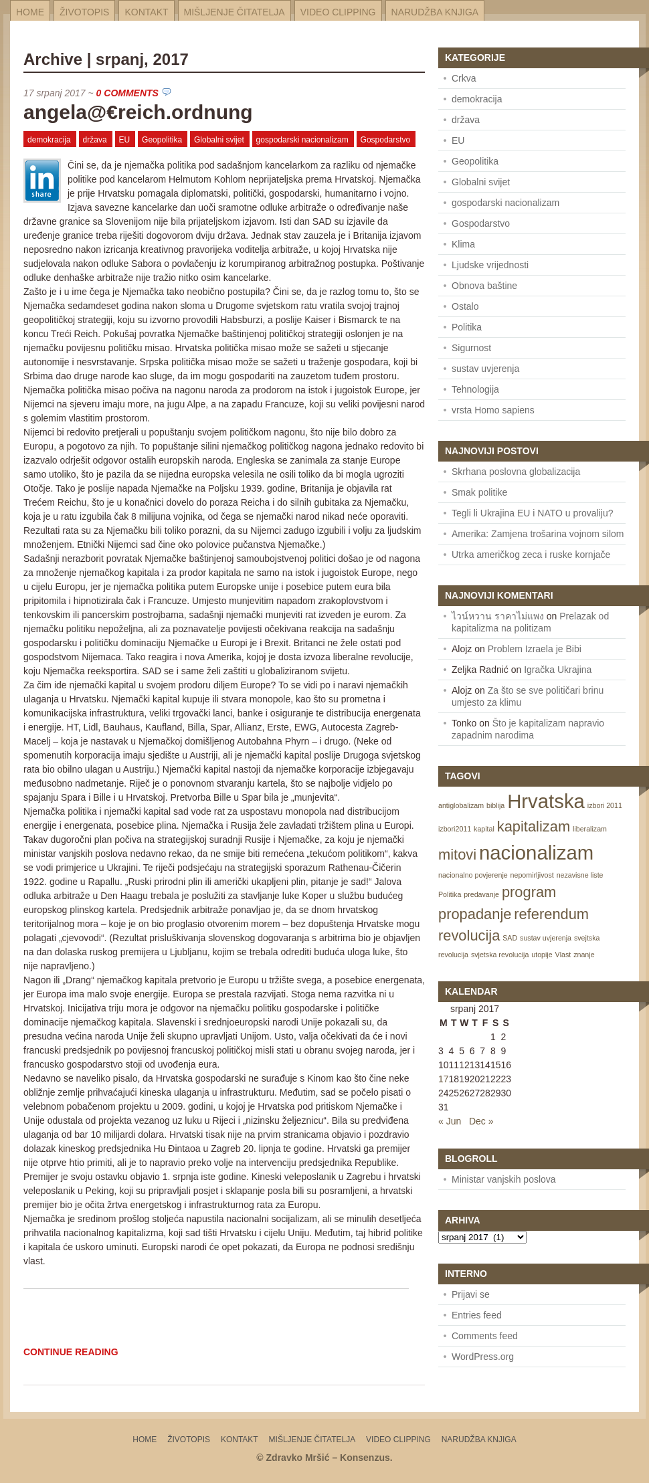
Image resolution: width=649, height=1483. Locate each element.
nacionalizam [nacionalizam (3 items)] (536, 853)
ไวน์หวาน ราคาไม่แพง (498, 616)
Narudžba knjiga (435, 12)
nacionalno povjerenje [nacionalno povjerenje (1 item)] (473, 875)
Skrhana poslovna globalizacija (516, 471)
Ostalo (465, 306)
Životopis (84, 12)
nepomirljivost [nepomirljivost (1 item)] (532, 875)
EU (124, 139)
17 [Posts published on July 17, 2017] (443, 1079)
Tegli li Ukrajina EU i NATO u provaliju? (532, 513)
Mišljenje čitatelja (234, 12)
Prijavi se (471, 1294)
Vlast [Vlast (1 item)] (563, 955)
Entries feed (477, 1315)
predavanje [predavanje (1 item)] (481, 894)
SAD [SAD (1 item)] (509, 938)
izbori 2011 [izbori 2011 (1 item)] (604, 805)
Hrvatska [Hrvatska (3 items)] (546, 801)
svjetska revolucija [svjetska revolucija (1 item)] (500, 955)
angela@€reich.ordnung (138, 112)
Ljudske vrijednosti (490, 265)
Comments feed (485, 1335)
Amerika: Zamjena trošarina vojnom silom (538, 533)
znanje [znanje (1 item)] (583, 955)
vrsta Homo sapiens (493, 410)
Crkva (464, 78)
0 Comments (127, 93)
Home (30, 12)
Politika (467, 327)
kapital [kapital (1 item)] (484, 829)
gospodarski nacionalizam (302, 139)
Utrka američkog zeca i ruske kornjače (531, 554)
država (95, 139)
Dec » (481, 1121)
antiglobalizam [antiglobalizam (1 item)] (461, 805)
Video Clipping (338, 12)
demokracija (49, 139)
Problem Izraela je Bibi (534, 649)
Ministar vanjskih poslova (504, 1179)
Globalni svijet (219, 139)
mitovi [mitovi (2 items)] (457, 854)
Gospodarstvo (386, 139)
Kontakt (146, 12)
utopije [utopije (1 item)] (541, 955)
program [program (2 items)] (529, 892)
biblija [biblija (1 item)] (495, 805)
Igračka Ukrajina (557, 669)
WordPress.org (483, 1356)
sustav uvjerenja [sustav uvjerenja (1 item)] (545, 938)
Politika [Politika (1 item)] (449, 894)
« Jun (449, 1121)
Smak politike (479, 492)
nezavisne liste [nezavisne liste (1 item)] (580, 875)
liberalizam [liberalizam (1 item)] (590, 829)
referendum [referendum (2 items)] (551, 914)
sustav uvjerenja (485, 368)
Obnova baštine (484, 285)
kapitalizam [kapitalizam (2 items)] (533, 826)
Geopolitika (162, 139)
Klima (463, 244)
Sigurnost (471, 347)
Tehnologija (475, 389)
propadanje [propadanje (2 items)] (474, 914)
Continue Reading (70, 1352)
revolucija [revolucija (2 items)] (469, 935)
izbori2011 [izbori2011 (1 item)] (454, 829)
